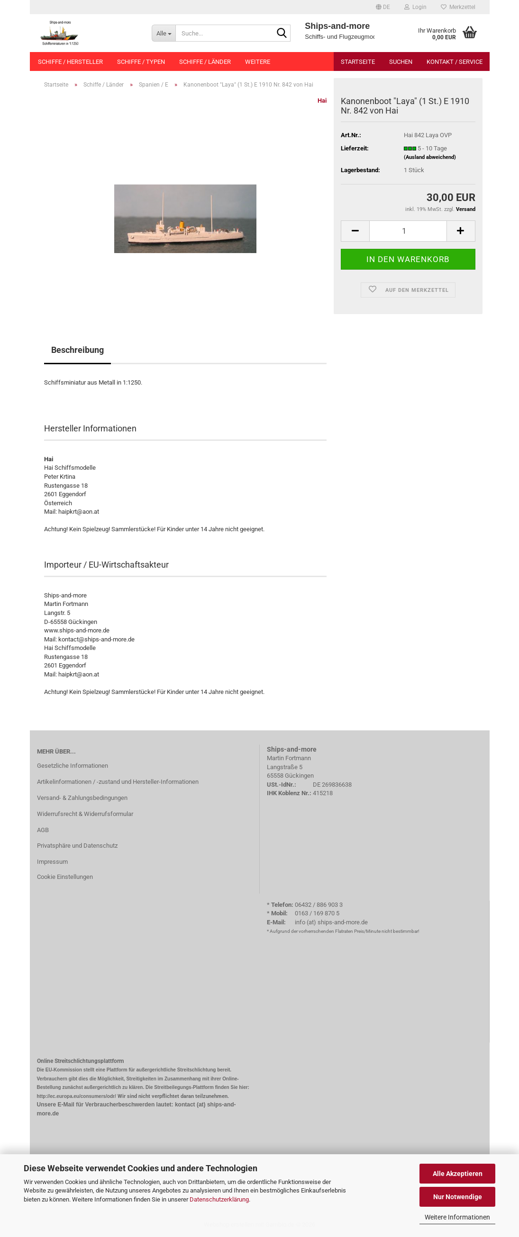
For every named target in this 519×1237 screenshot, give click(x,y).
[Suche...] (163, 33)
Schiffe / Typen (141, 61)
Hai (322, 100)
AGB (43, 829)
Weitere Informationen (457, 1217)
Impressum (52, 861)
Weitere (257, 61)
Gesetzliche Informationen (72, 765)
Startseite (358, 61)
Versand (465, 209)
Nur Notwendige (457, 1197)
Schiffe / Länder (205, 61)
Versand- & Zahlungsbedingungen (82, 797)
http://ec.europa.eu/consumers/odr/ (76, 1096)
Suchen (400, 61)
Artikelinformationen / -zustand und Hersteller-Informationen (118, 781)
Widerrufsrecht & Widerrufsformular (85, 813)
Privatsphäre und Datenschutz (77, 845)
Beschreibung (77, 350)
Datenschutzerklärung (219, 1199)
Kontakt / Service (455, 61)
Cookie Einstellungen (65, 876)
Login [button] (415, 7)
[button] (383, 7)
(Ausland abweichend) (430, 157)
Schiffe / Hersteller (70, 61)
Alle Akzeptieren (458, 1173)
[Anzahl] (407, 231)
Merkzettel (458, 7)
